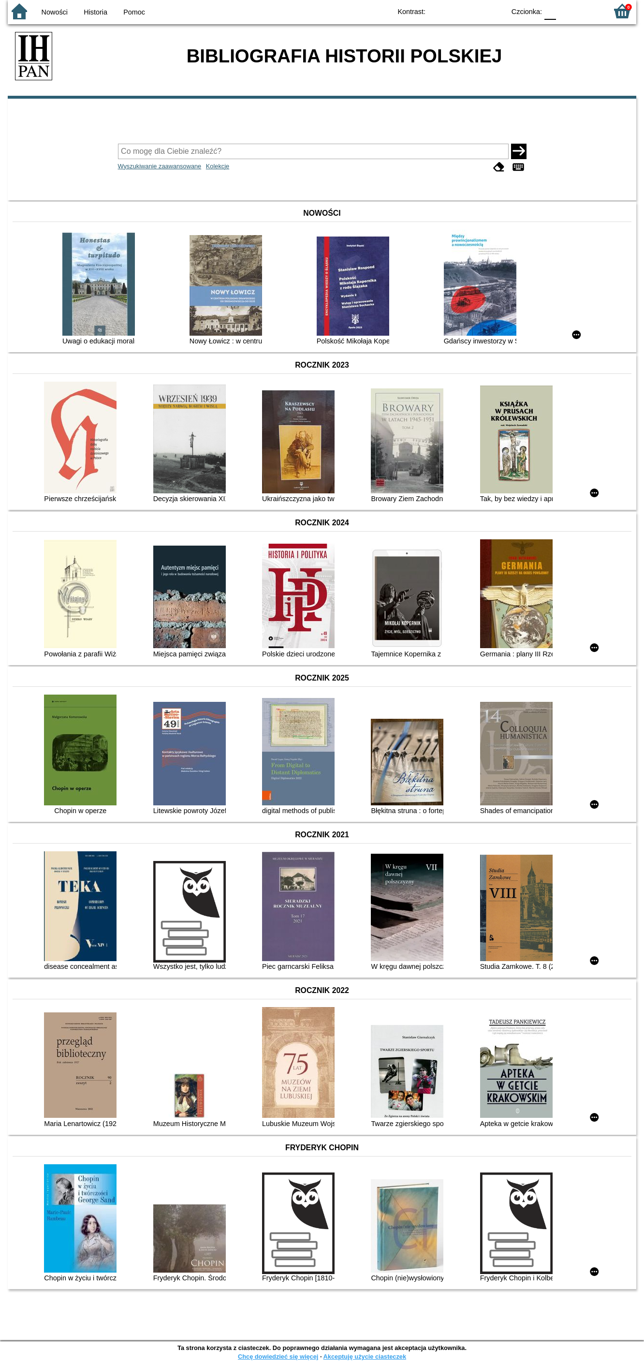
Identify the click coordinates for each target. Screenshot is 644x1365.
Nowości (55, 12)
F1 (566, 11)
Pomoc (134, 12)
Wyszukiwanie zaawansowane (160, 166)
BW (456, 11)
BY (495, 11)
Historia (95, 12)
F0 (550, 11)
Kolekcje (217, 166)
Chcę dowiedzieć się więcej (278, 1356)
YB (475, 11)
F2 (589, 11)
